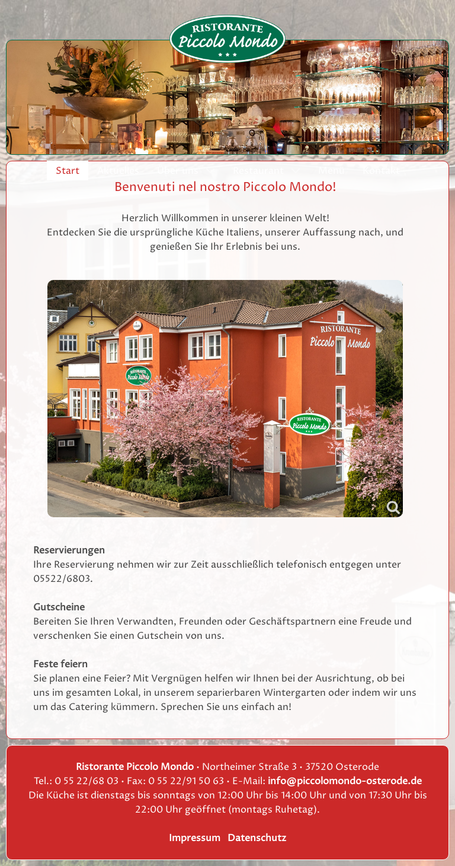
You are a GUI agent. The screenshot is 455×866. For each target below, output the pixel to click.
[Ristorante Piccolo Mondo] (227, 38)
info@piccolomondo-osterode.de (345, 781)
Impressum (194, 838)
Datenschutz (257, 838)
